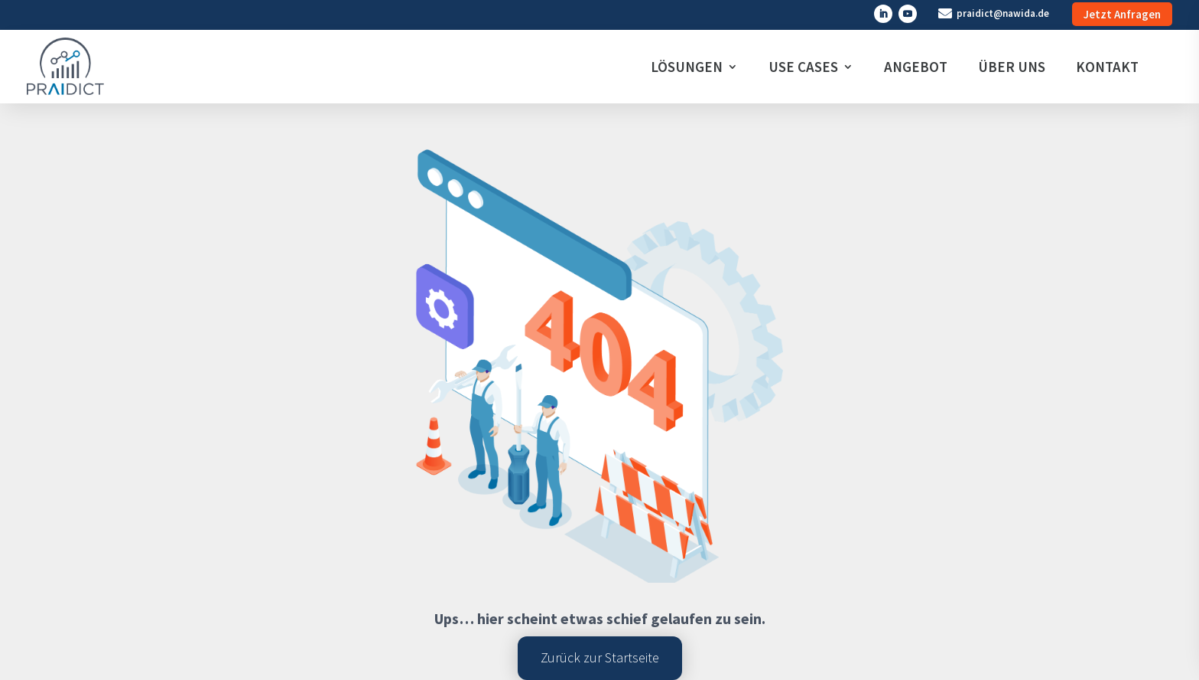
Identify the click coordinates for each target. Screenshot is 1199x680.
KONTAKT (1107, 66)
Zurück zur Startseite (600, 657)
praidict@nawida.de (1003, 13)
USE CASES (803, 66)
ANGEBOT (915, 66)
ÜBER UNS (1011, 66)
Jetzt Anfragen (1122, 14)
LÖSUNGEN (687, 66)
